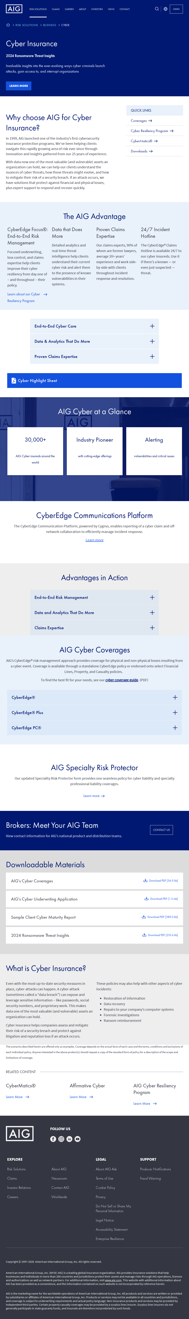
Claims (56, 9)
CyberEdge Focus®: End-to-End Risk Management (27, 236)
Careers (69, 9)
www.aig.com (113, 1280)
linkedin (69, 1139)
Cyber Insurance (31, 43)
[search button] (157, 9)
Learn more (18, 86)
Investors (97, 9)
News (111, 9)
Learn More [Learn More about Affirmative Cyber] (78, 1096)
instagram (61, 1139)
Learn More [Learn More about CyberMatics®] (14, 1096)
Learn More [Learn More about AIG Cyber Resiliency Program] (141, 1103)
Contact (125, 9)
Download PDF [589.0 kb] (162, 917)
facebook (53, 1139)
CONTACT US (161, 830)
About (82, 9)
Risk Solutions (38, 9)
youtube (77, 1139)
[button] (113, 1208)
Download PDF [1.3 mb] (164, 899)
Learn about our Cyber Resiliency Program (23, 297)
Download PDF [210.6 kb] (163, 935)
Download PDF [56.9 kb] (163, 881)
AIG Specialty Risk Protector (94, 767)
